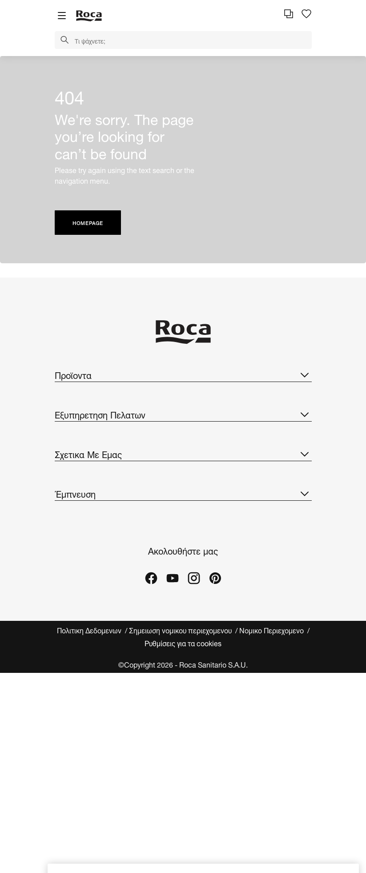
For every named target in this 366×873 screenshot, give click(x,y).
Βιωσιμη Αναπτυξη (84, 566)
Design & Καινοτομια (87, 584)
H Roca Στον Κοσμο (86, 548)
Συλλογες (69, 394)
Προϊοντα (183, 374)
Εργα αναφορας (79, 723)
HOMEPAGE (87, 222)
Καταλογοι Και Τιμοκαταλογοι (100, 412)
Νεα (62, 601)
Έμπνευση (183, 667)
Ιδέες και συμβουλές (86, 705)
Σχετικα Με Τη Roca (86, 530)
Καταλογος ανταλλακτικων (96, 430)
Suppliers (69, 619)
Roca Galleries (78, 741)
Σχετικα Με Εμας (183, 510)
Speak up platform (84, 637)
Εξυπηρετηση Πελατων (183, 460)
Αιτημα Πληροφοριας (88, 480)
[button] (64, 40)
